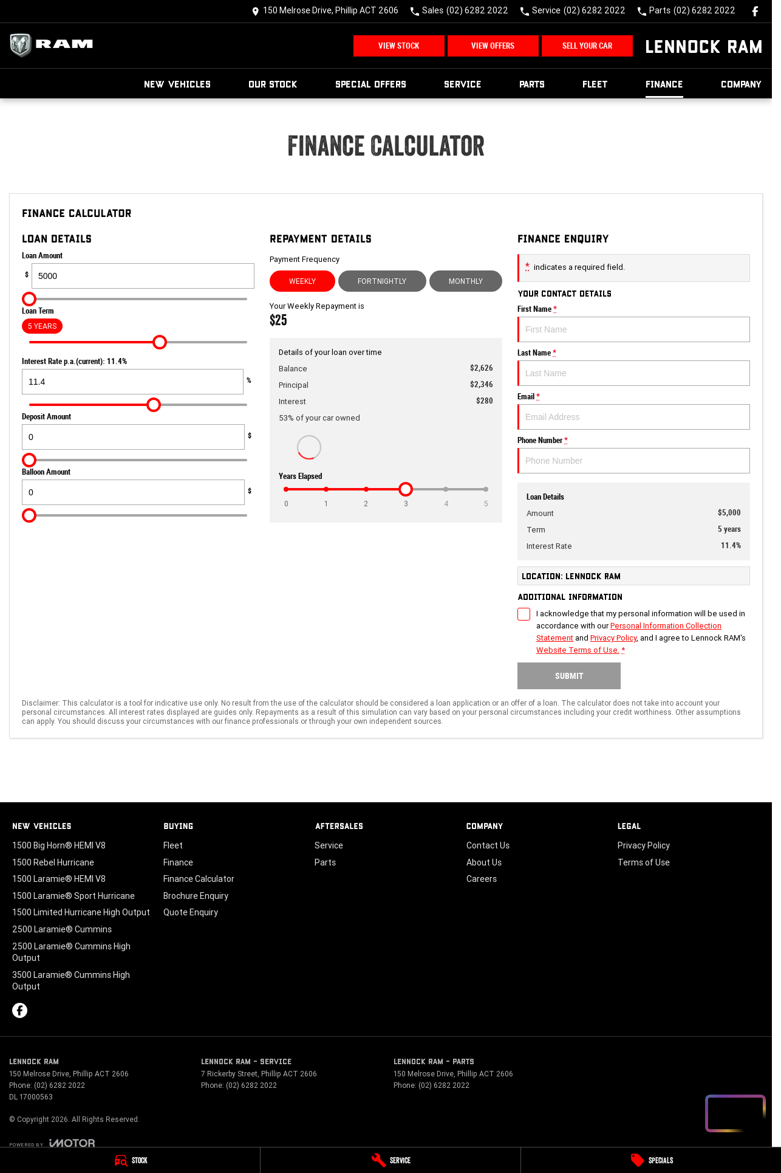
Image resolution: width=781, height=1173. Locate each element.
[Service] (390, 1160)
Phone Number (633, 454)
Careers (481, 878)
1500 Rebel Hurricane (53, 862)
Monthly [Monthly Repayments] (466, 281)
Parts (532, 83)
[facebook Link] (755, 11)
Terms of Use (644, 862)
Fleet (595, 83)
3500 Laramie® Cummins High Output (71, 980)
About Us (484, 862)
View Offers (492, 45)
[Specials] (651, 1160)
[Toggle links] (52, 1143)
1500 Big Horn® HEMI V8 (59, 845)
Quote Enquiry (190, 912)
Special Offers (370, 83)
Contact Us (488, 845)
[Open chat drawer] (735, 1113)
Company (741, 83)
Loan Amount (138, 270)
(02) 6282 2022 (59, 1085)
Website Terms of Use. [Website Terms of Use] (577, 650)
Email (633, 411)
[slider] (29, 299)
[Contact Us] (324, 11)
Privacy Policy (644, 845)
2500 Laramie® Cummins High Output (71, 952)
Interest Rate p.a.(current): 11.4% (138, 375)
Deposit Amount (138, 431)
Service (463, 83)
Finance (664, 83)
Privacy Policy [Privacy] (613, 638)
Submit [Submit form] (569, 676)
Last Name (633, 367)
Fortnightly (382, 281)
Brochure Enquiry (195, 895)
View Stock (398, 45)
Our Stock (273, 83)
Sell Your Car (587, 45)
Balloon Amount (138, 486)
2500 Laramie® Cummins (62, 929)
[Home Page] (54, 45)
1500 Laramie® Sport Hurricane (73, 895)
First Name (633, 323)
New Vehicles (177, 83)
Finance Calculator (198, 878)
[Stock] (130, 1160)
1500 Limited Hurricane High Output (81, 912)
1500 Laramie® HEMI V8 (59, 878)
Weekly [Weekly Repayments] (302, 281)
